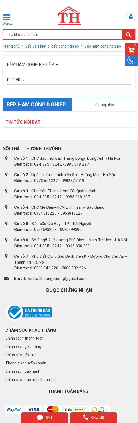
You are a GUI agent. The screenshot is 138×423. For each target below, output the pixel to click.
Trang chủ (12, 46)
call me (93, 417)
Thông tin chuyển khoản (25, 363)
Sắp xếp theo (111, 104)
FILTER (15, 79)
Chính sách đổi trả (20, 354)
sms (44, 417)
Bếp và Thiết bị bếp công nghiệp (52, 46)
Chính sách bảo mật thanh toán (32, 379)
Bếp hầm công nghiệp (103, 46)
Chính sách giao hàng (23, 346)
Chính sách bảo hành (22, 371)
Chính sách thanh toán (24, 338)
